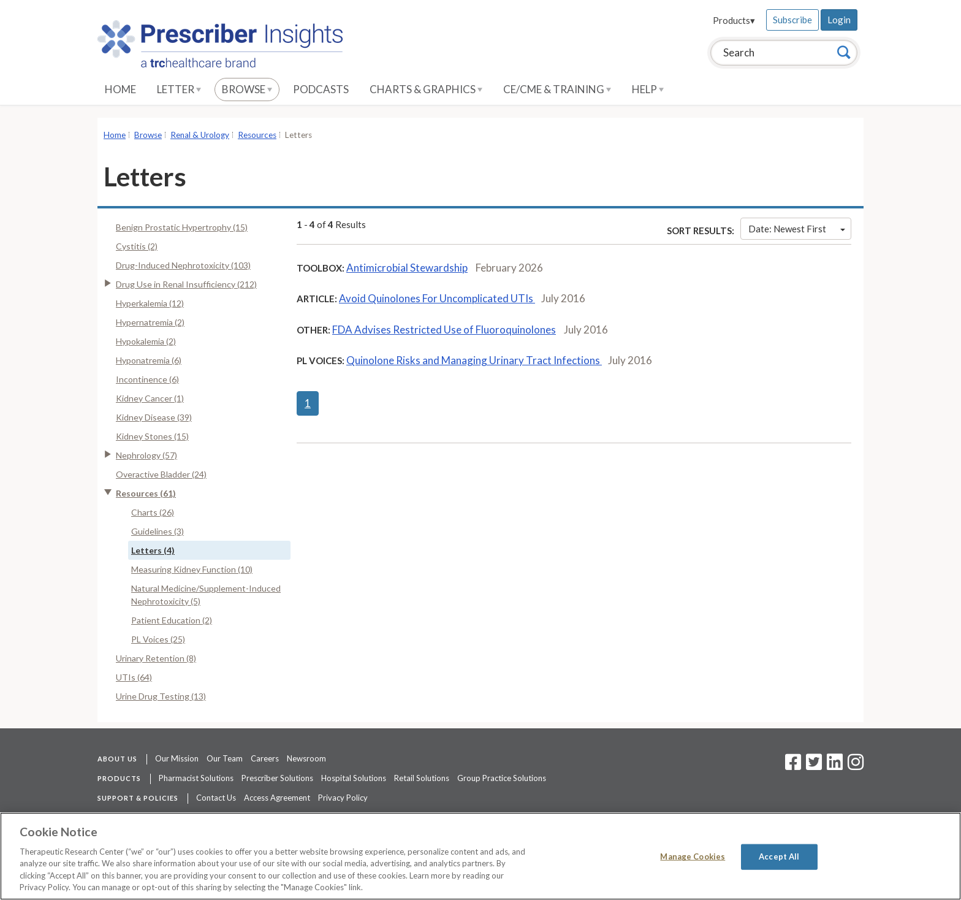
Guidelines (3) (157, 531)
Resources (257, 135)
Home (120, 89)
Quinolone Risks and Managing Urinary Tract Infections (474, 360)
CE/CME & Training (557, 89)
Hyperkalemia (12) (150, 303)
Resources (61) (146, 493)
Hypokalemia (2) (146, 341)
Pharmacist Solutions (196, 778)
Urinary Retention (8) (156, 658)
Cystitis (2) (137, 246)
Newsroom (306, 758)
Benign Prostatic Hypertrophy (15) (182, 227)
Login (839, 19)
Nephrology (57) (146, 455)
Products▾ (734, 20)
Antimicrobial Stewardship (407, 267)
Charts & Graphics (426, 89)
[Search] (843, 52)
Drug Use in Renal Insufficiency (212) (186, 284)
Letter (179, 89)
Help (648, 89)
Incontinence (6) (147, 379)
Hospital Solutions (353, 778)
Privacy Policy (343, 798)
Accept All (779, 856)
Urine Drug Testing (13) (161, 696)
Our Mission (177, 758)
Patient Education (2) (171, 620)
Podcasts (321, 89)
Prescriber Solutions (277, 778)
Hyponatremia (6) (148, 360)
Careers (265, 758)
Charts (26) (152, 512)
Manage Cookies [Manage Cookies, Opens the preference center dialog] (692, 856)
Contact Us (216, 798)
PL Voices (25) (158, 639)
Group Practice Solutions (501, 778)
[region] (480, 856)
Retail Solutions (421, 778)
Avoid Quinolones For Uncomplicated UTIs (437, 298)
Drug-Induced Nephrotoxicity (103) (183, 265)
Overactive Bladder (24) (161, 474)
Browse (247, 89)
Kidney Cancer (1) (150, 398)
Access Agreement (277, 798)
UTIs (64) (134, 677)
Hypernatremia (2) (150, 322)
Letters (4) (153, 550)
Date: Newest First (796, 228)
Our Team (225, 758)
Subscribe (792, 19)
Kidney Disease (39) (154, 417)
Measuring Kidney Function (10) (192, 569)
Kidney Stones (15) (152, 436)
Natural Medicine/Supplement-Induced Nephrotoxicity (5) (206, 594)
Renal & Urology (199, 135)
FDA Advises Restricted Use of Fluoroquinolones (444, 329)
